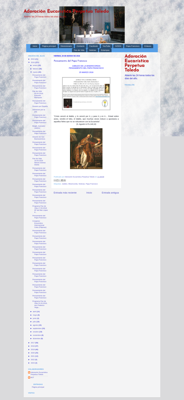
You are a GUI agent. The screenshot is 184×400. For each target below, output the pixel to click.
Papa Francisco (132, 46)
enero (35, 65)
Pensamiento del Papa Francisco (39, 76)
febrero (36, 69)
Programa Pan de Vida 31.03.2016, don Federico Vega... (39, 304)
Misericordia (73, 184)
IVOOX (118, 46)
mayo (35, 315)
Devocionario (66, 46)
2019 (33, 349)
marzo (35, 72)
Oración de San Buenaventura (38, 138)
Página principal (49, 46)
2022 (33, 360)
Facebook (93, 46)
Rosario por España (40, 106)
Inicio (35, 46)
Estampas (105, 50)
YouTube (106, 46)
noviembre (37, 335)
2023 (33, 363)
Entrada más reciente (65, 192)
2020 (33, 353)
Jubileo (64, 184)
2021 (33, 356)
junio (35, 318)
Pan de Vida (79, 50)
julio (34, 322)
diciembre (37, 338)
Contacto (80, 46)
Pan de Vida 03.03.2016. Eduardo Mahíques (37, 94)
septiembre (37, 328)
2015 (33, 59)
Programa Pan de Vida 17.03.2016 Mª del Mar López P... (40, 209)
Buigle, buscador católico (38, 127)
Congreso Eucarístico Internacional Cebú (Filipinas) (39, 224)
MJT (32, 377)
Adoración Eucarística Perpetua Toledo (66, 11)
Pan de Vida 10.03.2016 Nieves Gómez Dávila (39, 162)
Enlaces (147, 46)
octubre (36, 332)
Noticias (92, 50)
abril (35, 312)
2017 (33, 343)
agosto (35, 325)
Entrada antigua (110, 192)
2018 (33, 346)
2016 (33, 62)
